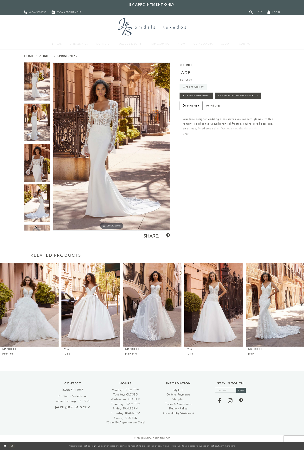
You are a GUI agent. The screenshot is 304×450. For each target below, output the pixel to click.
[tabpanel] (37, 82)
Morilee (46, 56)
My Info (178, 390)
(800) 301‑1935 (73, 390)
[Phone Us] (35, 12)
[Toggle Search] (251, 12)
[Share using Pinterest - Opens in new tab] (168, 236)
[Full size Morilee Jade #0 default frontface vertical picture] (111, 146)
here (233, 445)
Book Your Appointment (201, 100)
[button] (260, 12)
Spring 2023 (67, 56)
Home (29, 56)
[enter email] (230, 391)
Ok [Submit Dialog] (14, 445)
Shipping (178, 399)
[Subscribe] (244, 391)
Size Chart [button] (187, 80)
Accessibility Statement (178, 413)
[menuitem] (35, 12)
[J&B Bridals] (152, 27)
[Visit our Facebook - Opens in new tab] (219, 402)
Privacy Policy (178, 408)
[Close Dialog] (6, 445)
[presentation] (29, 305)
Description (191, 121)
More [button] (187, 150)
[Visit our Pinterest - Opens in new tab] (241, 402)
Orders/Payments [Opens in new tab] (178, 394)
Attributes (213, 121)
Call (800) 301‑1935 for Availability (209, 110)
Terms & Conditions (178, 404)
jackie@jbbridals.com (72, 407)
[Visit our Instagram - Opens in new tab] (230, 402)
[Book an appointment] (66, 12)
